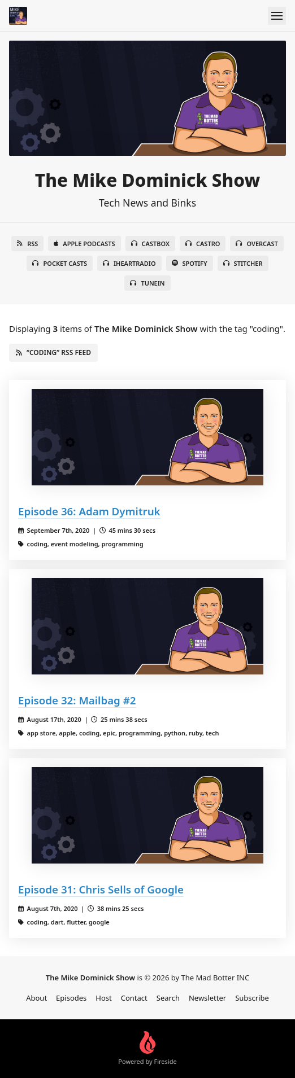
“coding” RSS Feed (53, 352)
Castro (202, 243)
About (36, 998)
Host (103, 998)
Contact (134, 998)
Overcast (256, 243)
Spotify (189, 263)
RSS (27, 243)
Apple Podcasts (84, 243)
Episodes (71, 998)
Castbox (150, 243)
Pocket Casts (59, 263)
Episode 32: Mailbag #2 (77, 700)
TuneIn (147, 283)
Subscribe (252, 998)
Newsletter (207, 998)
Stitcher (243, 263)
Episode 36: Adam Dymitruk (89, 511)
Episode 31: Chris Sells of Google (101, 889)
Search (168, 998)
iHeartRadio (129, 263)
